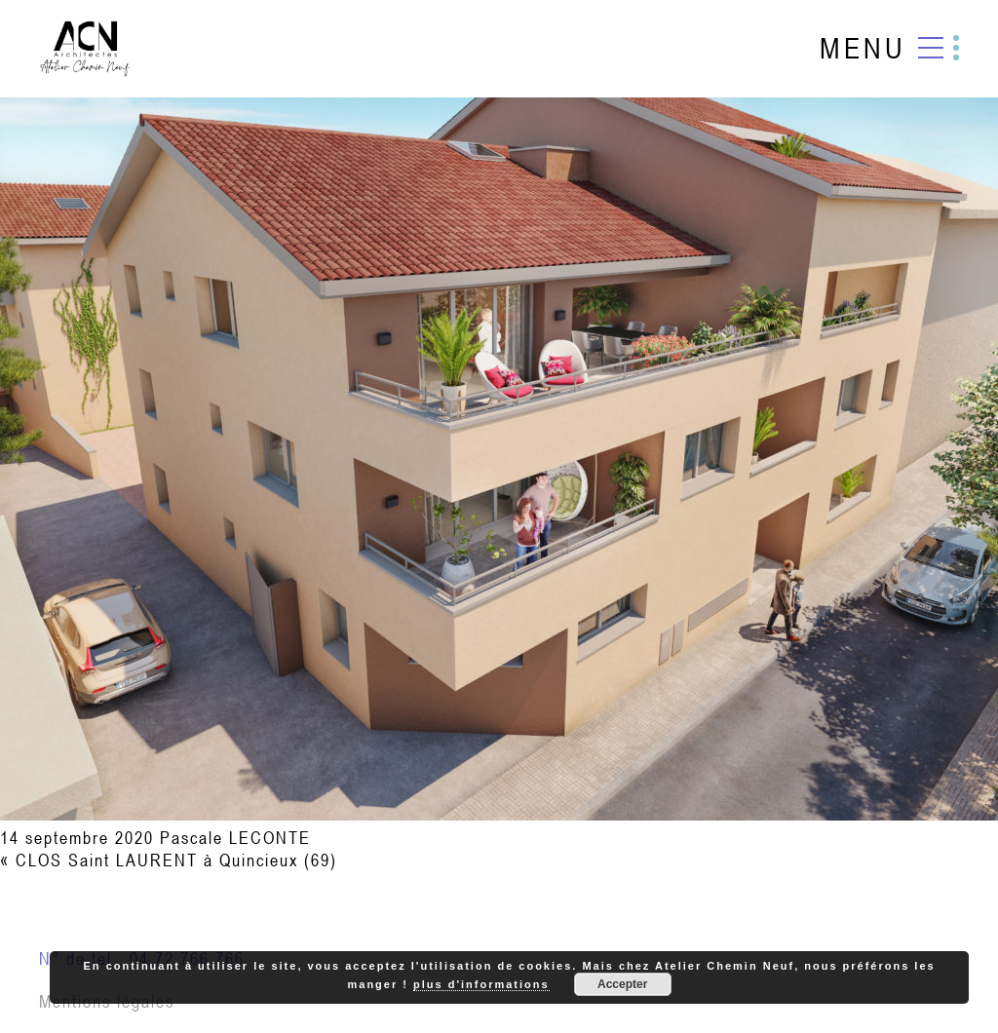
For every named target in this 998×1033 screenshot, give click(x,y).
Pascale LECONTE (235, 837)
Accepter (622, 984)
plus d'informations (481, 984)
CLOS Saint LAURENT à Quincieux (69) (176, 860)
